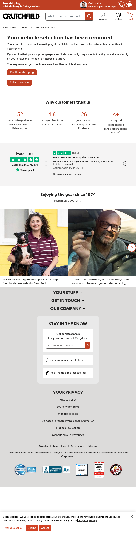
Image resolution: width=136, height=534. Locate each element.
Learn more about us (68, 200)
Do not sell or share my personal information (68, 421)
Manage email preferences (68, 435)
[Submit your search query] (89, 16)
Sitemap (92, 446)
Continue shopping (22, 72)
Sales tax (43, 446)
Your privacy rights (68, 406)
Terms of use (59, 446)
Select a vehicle (19, 82)
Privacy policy (68, 399)
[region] (68, 248)
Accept (45, 528)
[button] (132, 247)
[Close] (131, 516)
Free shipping (21, 5)
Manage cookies (68, 414)
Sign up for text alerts (67, 360)
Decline (32, 528)
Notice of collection (68, 428)
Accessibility (77, 446)
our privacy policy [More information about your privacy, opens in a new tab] (87, 520)
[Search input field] (69, 16)
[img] (121, 5)
